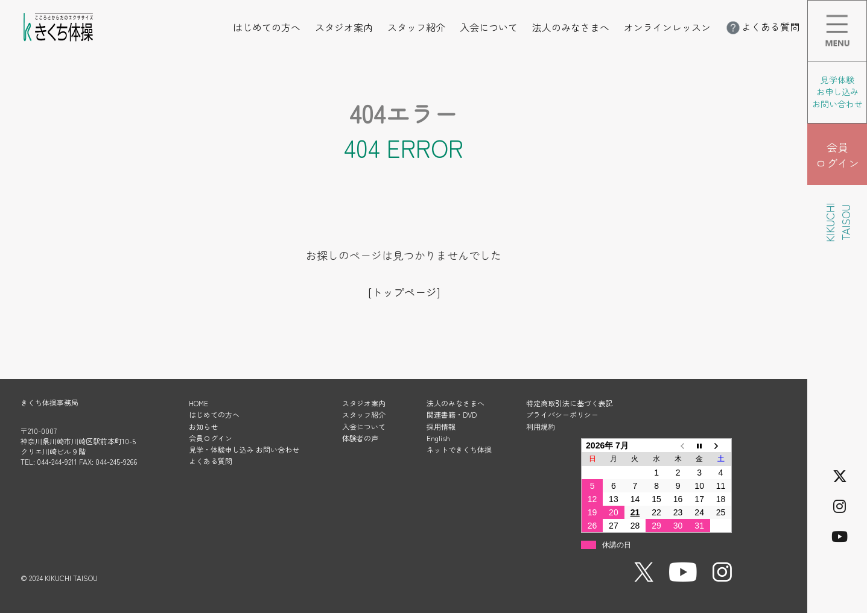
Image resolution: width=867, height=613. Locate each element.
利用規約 (540, 426)
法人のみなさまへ (570, 27)
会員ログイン (210, 438)
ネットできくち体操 (459, 449)
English (438, 438)
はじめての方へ (266, 27)
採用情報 (441, 426)
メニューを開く (866, 8)
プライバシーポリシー (562, 414)
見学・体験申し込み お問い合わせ (244, 449)
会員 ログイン (837, 155)
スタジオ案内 (344, 27)
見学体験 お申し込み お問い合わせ (837, 92)
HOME (198, 403)
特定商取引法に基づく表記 (569, 403)
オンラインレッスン (667, 27)
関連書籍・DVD (452, 414)
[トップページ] (404, 292)
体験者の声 (360, 438)
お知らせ (203, 426)
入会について (489, 27)
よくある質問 (762, 26)
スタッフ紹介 (416, 27)
